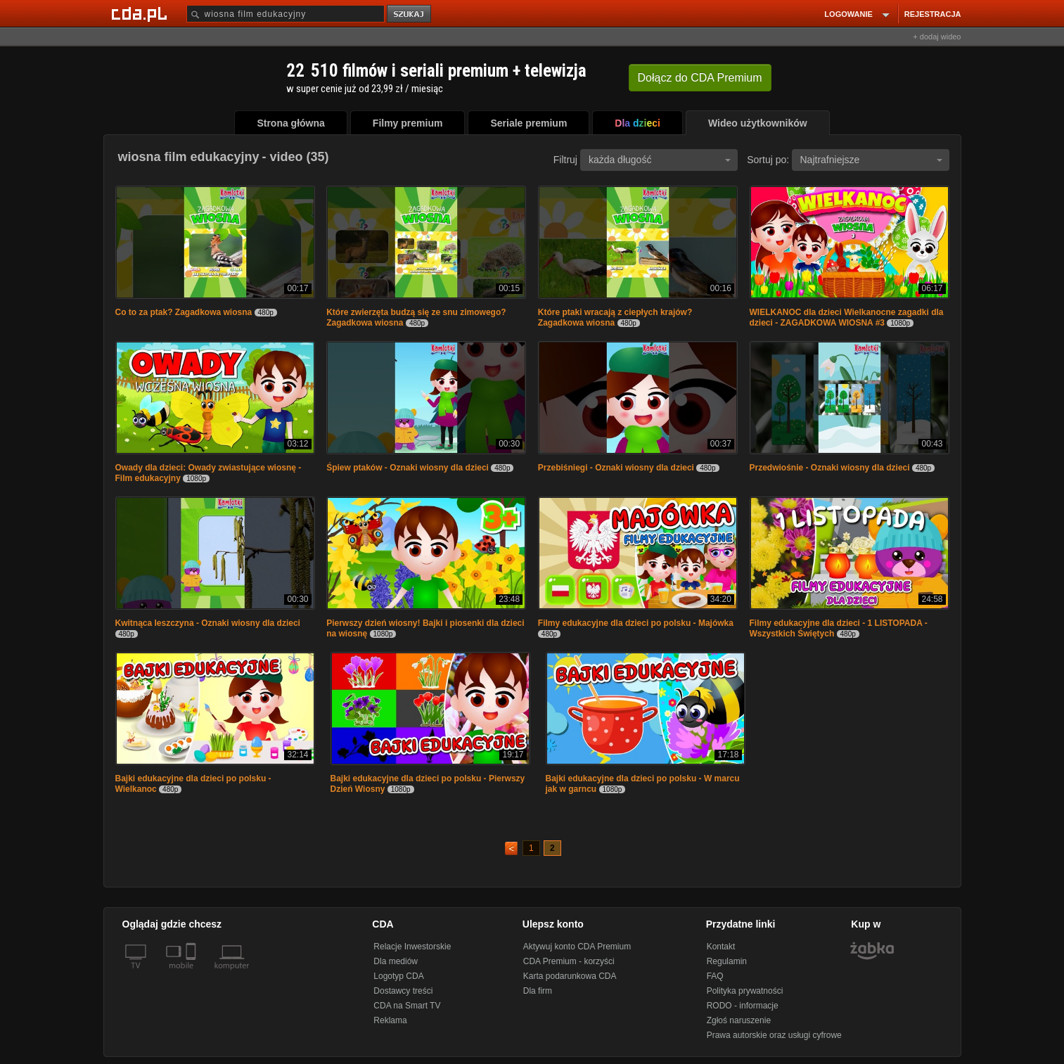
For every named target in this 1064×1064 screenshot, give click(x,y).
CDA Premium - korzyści (569, 961)
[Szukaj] (285, 14)
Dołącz (700, 78)
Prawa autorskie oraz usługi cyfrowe (774, 1035)
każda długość (660, 159)
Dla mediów (395, 961)
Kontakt (721, 946)
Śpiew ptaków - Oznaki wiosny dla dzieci (407, 468)
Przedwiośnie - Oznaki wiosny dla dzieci (830, 468)
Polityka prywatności (745, 991)
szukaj (410, 14)
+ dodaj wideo (937, 36)
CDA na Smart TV (406, 1006)
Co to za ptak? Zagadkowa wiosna (185, 312)
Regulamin (727, 961)
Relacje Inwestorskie (412, 946)
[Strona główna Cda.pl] (141, 13)
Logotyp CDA (398, 976)
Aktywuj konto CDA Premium (577, 946)
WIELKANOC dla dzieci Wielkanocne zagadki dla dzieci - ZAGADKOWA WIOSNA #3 (847, 317)
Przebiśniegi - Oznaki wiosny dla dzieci (616, 468)
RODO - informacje (742, 1006)
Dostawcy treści (402, 991)
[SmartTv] (192, 974)
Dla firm (537, 991)
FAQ (715, 976)
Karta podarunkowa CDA (570, 976)
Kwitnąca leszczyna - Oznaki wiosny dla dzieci (207, 623)
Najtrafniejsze (871, 159)
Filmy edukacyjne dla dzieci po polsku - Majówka (635, 623)
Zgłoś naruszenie (739, 1020)
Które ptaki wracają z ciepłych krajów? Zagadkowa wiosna (615, 317)
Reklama (389, 1020)
